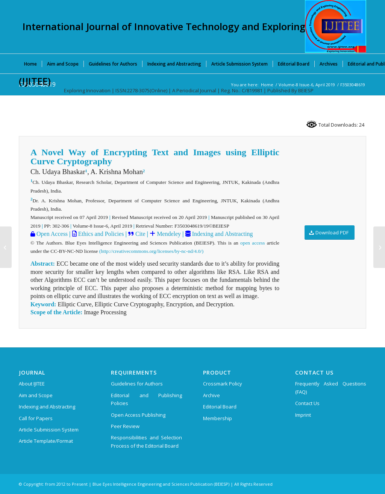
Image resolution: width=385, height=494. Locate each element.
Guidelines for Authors (137, 383)
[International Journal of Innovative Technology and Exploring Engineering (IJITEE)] (335, 26)
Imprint (303, 414)
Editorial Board (219, 406)
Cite (140, 234)
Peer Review (125, 426)
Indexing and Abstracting (222, 234)
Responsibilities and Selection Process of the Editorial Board (146, 441)
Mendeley (168, 234)
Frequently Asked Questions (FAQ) (330, 387)
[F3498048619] (6, 247)
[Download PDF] (330, 232)
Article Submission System (49, 429)
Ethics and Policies (100, 234)
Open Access (51, 234)
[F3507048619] (379, 247)
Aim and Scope (36, 395)
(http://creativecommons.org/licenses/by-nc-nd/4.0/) (151, 251)
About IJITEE (32, 383)
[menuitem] (30, 63)
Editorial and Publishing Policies (146, 399)
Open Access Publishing (138, 414)
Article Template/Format (46, 440)
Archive (211, 395)
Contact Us (307, 403)
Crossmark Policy (222, 383)
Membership (217, 418)
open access (252, 243)
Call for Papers (36, 418)
